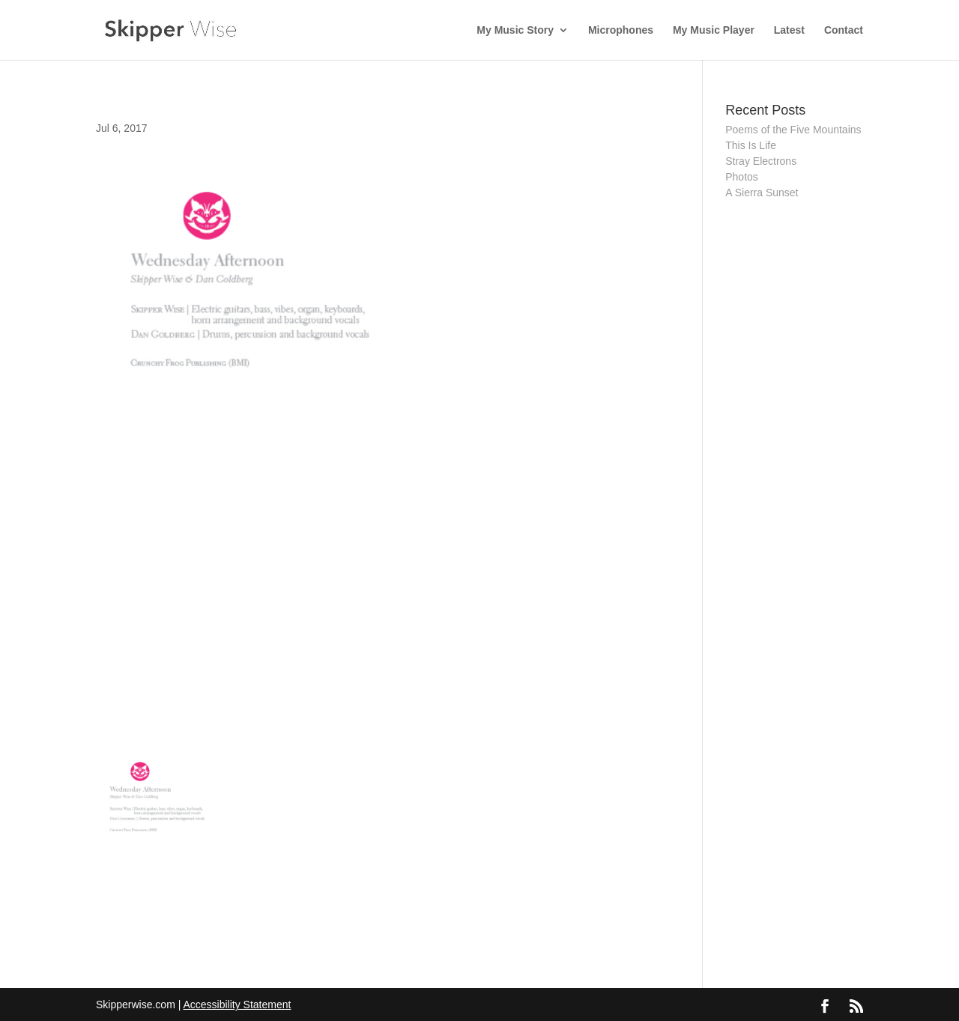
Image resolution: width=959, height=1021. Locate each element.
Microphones (620, 30)
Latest (789, 30)
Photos (741, 177)
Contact (843, 30)
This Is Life (750, 145)
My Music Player (713, 30)
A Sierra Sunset (761, 193)
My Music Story (515, 30)
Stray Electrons (760, 161)
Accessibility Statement (237, 1005)
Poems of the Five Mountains (793, 130)
